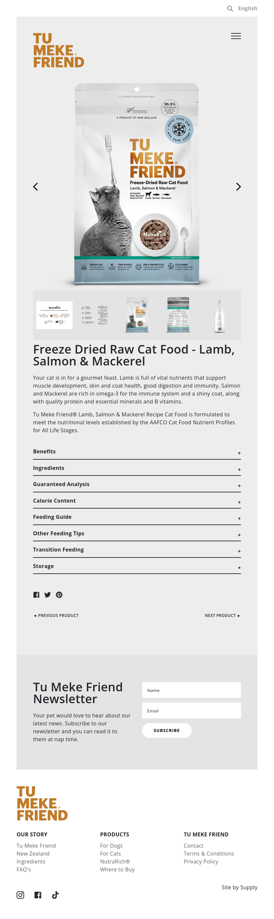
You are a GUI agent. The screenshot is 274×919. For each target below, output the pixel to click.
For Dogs (111, 845)
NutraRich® (115, 861)
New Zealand (33, 853)
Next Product (220, 615)
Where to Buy (117, 869)
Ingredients (31, 861)
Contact (194, 845)
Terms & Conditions (209, 853)
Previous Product (58, 615)
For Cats (110, 853)
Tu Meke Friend (36, 845)
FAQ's (24, 869)
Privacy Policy (201, 861)
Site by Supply (239, 887)
